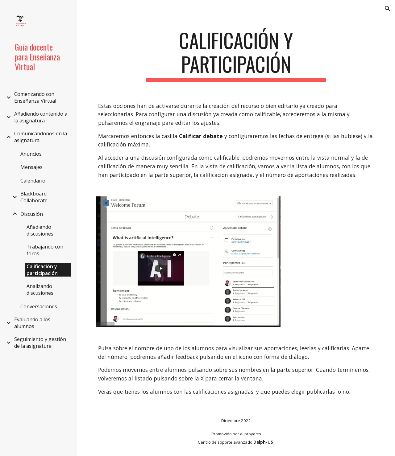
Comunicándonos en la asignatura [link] (40, 137)
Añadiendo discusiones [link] (40, 230)
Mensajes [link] (31, 167)
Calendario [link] (32, 180)
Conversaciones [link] (38, 306)
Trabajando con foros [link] (45, 250)
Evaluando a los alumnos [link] (32, 323)
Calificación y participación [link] (42, 270)
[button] (387, 8)
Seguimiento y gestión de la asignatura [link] (40, 342)
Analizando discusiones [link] (40, 289)
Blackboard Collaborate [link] (34, 197)
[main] (235, 55)
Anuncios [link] (31, 153)
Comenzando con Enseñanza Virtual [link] (35, 97)
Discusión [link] (31, 214)
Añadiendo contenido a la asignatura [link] (40, 117)
